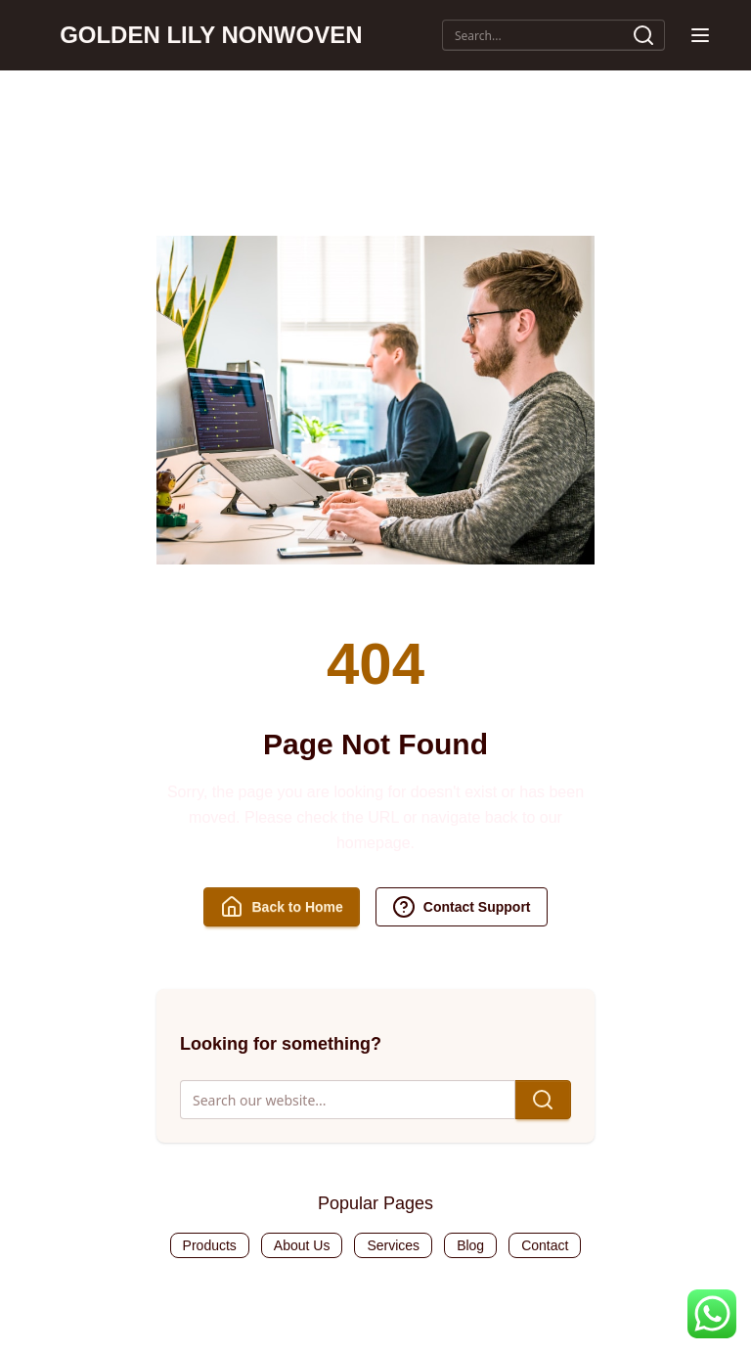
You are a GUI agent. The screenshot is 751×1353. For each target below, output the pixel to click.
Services (393, 1245)
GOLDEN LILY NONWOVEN (211, 35)
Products (210, 1245)
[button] (700, 35)
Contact (544, 1245)
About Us (302, 1245)
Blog (470, 1245)
